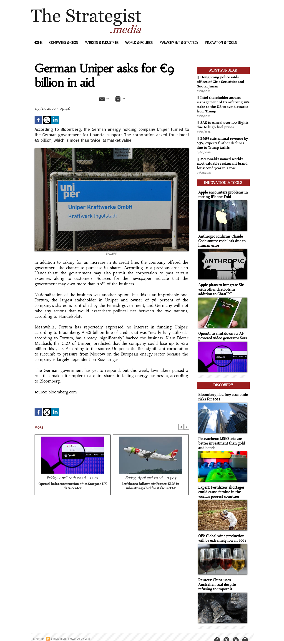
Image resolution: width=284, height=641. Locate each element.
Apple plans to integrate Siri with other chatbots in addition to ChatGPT (222, 286)
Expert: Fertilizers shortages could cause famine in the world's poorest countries (219, 485)
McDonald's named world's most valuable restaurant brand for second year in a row (222, 163)
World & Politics (139, 42)
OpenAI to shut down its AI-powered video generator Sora (221, 332)
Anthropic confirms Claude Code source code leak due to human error (220, 238)
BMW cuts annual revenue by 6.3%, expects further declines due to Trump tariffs (223, 143)
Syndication (58, 630)
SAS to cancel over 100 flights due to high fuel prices (223, 124)
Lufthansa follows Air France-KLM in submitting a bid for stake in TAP (150, 486)
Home (38, 42)
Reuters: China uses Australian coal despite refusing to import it (222, 577)
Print (123, 98)
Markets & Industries (102, 42)
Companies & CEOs (64, 42)
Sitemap (38, 630)
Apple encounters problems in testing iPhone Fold (221, 193)
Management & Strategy (179, 42)
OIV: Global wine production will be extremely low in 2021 (220, 531)
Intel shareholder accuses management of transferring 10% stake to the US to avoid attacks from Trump (220, 104)
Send (100, 98)
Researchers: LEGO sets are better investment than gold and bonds (220, 437)
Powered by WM (79, 630)
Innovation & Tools (221, 42)
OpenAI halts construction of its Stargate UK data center (72, 486)
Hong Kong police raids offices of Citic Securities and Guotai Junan (220, 82)
